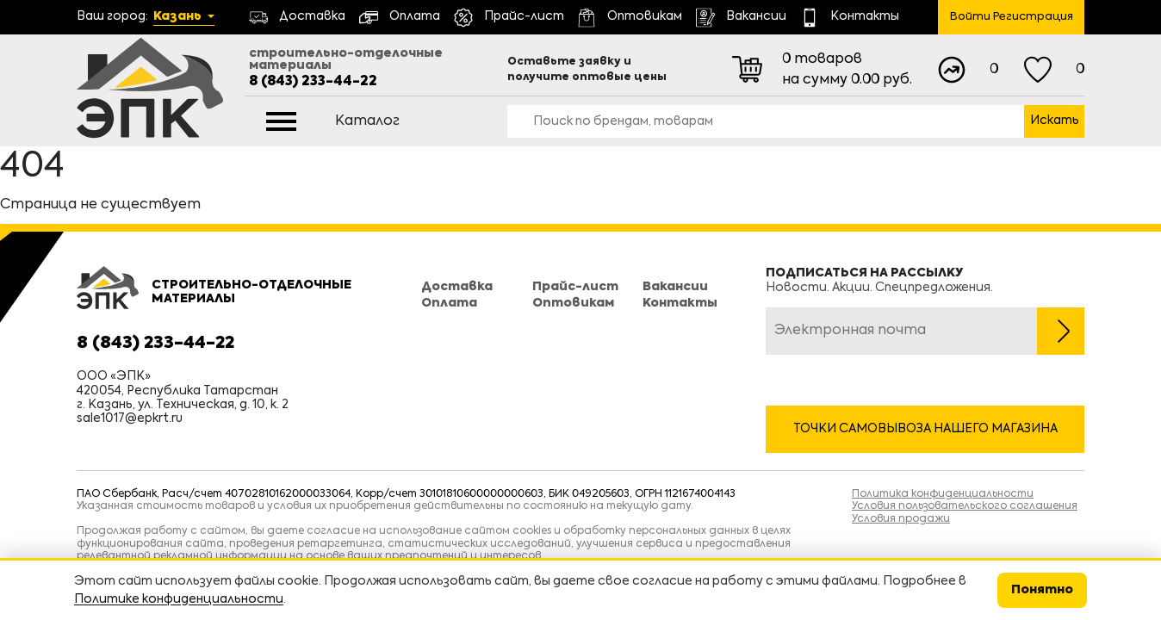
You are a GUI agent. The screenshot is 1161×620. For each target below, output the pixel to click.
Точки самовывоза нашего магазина (925, 429)
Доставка (457, 287)
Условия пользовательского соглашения (964, 506)
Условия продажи (901, 519)
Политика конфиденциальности (943, 494)
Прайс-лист (575, 287)
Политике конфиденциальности (178, 599)
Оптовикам (573, 303)
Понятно (1042, 590)
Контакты (680, 303)
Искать (1054, 121)
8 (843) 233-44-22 (313, 82)
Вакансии (675, 287)
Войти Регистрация (1011, 16)
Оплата (449, 303)
